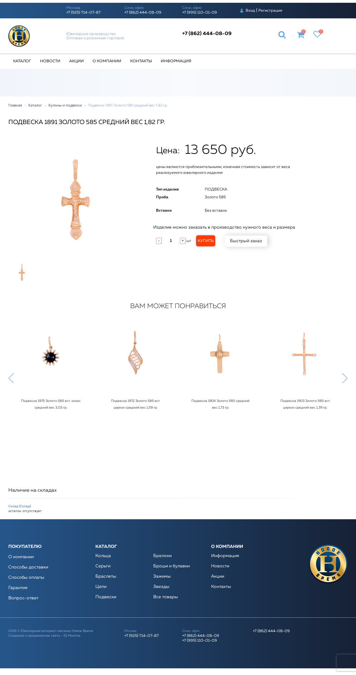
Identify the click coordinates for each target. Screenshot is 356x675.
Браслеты (105, 576)
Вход (250, 11)
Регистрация (270, 11)
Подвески (105, 597)
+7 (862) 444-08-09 (142, 12)
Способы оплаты (26, 577)
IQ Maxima (71, 635)
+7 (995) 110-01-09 (199, 12)
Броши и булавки (171, 566)
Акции (76, 61)
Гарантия (18, 588)
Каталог (22, 61)
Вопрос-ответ (23, 598)
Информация (176, 61)
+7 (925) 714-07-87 (83, 12)
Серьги (102, 566)
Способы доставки (28, 567)
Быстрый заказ (246, 241)
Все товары (165, 597)
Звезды (161, 587)
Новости (50, 61)
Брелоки (162, 556)
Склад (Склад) (19, 506)
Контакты (141, 61)
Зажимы (162, 576)
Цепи (101, 587)
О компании (107, 61)
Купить (206, 241)
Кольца (103, 556)
